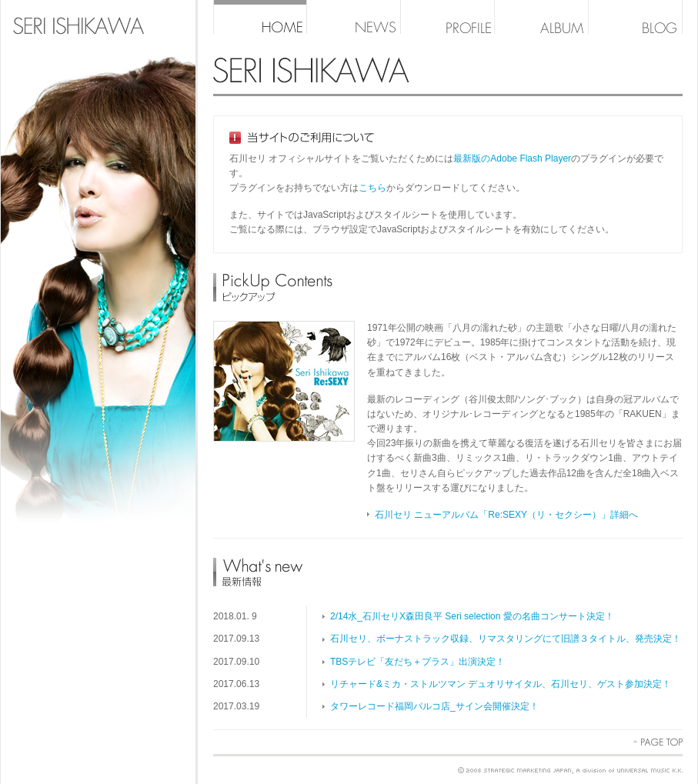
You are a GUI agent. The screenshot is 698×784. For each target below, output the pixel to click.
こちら (372, 187)
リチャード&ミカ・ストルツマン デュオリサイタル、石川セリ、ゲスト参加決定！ (500, 684)
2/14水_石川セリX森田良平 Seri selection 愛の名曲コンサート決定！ (472, 616)
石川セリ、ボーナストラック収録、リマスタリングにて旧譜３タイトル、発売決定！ (505, 638)
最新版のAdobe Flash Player (512, 158)
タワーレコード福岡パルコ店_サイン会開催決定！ (434, 706)
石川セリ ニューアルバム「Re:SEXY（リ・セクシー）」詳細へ (506, 514)
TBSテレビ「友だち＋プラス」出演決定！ (417, 661)
